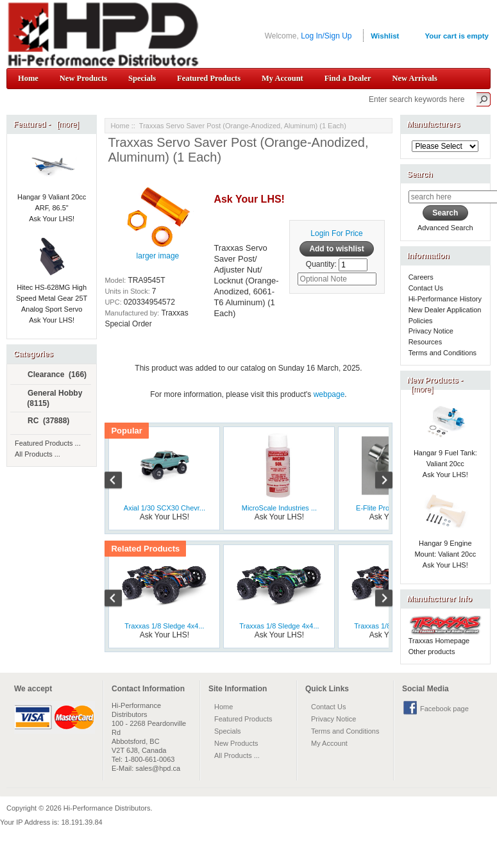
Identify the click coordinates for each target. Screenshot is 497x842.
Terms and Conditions (442, 353)
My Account (282, 78)
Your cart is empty (457, 36)
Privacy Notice (431, 331)
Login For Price (336, 233)
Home (28, 78)
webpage (329, 394)
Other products (432, 651)
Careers (421, 277)
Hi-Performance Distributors (107, 808)
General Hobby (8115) (49, 398)
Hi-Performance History (445, 299)
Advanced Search (445, 228)
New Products (83, 78)
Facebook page (444, 708)
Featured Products (208, 78)
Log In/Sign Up (326, 35)
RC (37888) (43, 421)
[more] (66, 124)
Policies (421, 320)
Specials (142, 78)
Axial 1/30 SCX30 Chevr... (164, 508)
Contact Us (426, 288)
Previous (120, 482)
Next (377, 482)
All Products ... (37, 454)
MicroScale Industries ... (279, 508)
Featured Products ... (48, 443)
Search (420, 174)
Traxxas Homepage (439, 640)
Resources (425, 342)
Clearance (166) (52, 375)
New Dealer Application (445, 310)
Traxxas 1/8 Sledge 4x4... (164, 626)
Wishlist (385, 36)
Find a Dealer (347, 78)
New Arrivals (414, 78)
